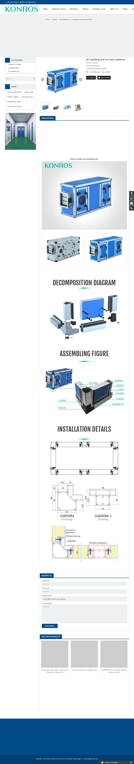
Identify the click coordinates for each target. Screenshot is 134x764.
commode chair (27, 97)
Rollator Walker (13, 97)
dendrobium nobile (14, 102)
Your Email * (46, 588)
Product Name (46, 596)
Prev (42, 79)
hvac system (106, 72)
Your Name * (46, 580)
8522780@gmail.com (29, 2)
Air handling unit (90, 159)
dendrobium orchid (14, 106)
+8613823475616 (12, 2)
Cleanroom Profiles (14, 64)
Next (80, 79)
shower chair (28, 92)
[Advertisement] (67, 37)
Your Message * (47, 603)
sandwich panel (13, 68)
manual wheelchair (14, 92)
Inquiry (91, 78)
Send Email (104, 78)
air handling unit (94, 72)
